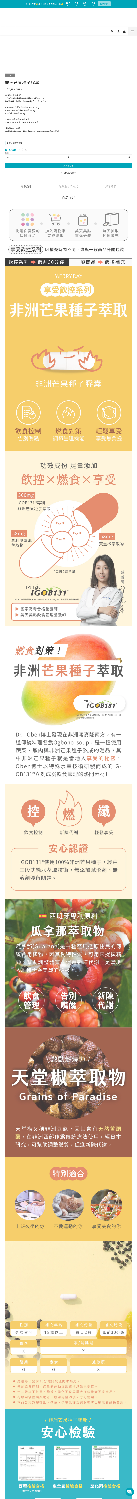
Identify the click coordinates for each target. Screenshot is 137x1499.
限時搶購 (104, 3)
